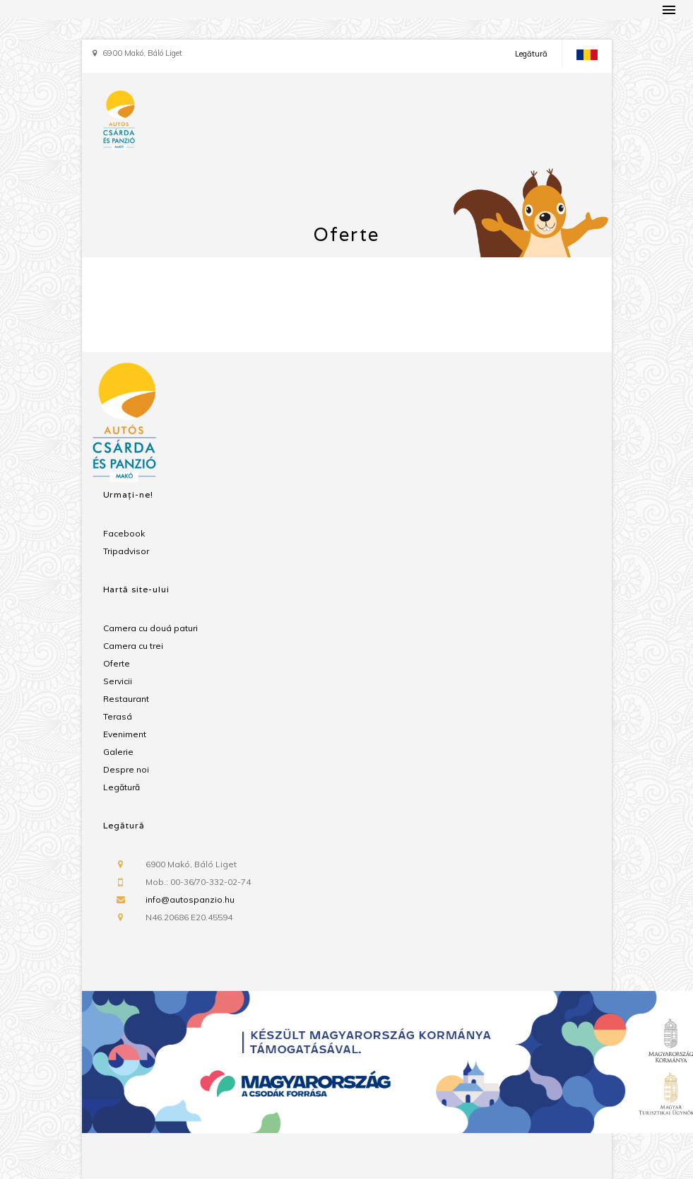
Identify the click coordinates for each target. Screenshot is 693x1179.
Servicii (117, 681)
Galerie (118, 751)
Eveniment (124, 734)
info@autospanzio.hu (190, 899)
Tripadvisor (126, 551)
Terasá (117, 716)
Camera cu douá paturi (150, 628)
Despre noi (126, 769)
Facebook (124, 533)
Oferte (116, 663)
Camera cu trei (133, 645)
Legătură (531, 54)
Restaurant (126, 698)
